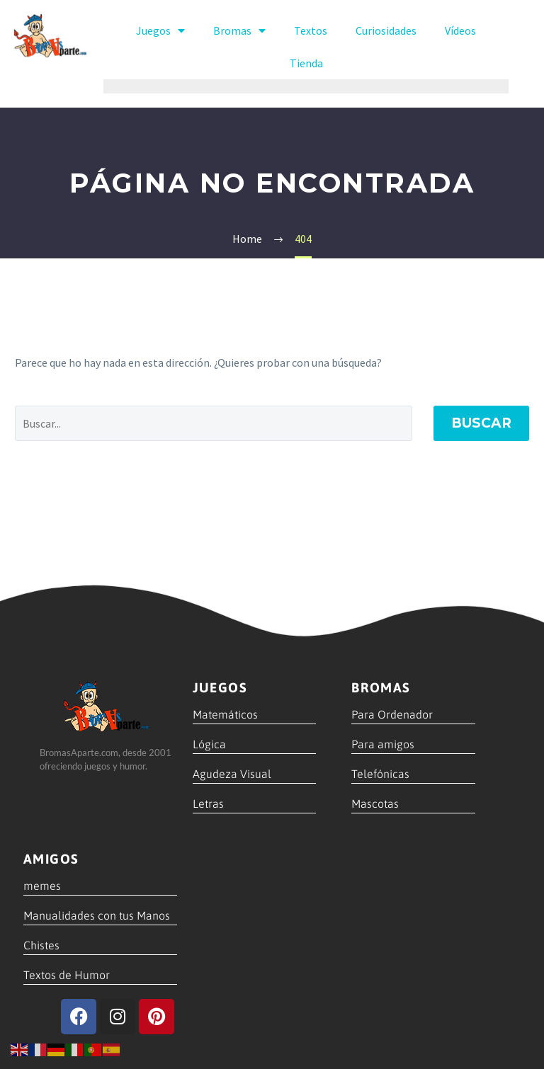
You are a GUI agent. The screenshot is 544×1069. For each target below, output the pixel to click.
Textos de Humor (66, 974)
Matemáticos (225, 714)
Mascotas (375, 803)
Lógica (209, 744)
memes (42, 885)
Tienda (306, 63)
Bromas (239, 30)
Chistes (41, 945)
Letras (208, 803)
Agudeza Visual (232, 773)
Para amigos (382, 744)
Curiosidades (386, 30)
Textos (310, 30)
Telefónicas (380, 773)
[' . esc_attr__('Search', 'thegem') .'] (213, 423)
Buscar (481, 423)
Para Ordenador (392, 714)
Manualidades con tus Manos (96, 915)
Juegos (160, 30)
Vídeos (460, 30)
